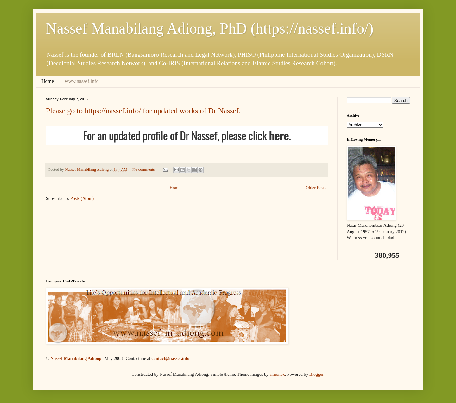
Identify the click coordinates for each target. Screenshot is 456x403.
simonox (277, 374)
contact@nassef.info (170, 358)
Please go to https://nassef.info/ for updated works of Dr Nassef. (143, 111)
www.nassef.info (81, 81)
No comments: (144, 169)
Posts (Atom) (82, 198)
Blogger (316, 374)
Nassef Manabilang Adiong (75, 358)
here (279, 135)
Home (47, 81)
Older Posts (316, 187)
